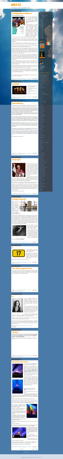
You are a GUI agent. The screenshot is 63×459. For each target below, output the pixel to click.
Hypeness (41, 129)
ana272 (41, 89)
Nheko (40, 150)
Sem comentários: (29, 78)
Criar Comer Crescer (42, 111)
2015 (41, 30)
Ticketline (41, 185)
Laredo (40, 133)
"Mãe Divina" (15, 332)
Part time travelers (42, 160)
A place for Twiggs (42, 80)
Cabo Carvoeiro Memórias (43, 101)
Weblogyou (41, 190)
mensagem (34, 132)
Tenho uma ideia (42, 182)
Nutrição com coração (42, 154)
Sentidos (41, 177)
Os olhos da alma (42, 159)
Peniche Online (42, 164)
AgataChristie (41, 84)
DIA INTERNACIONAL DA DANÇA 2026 (22, 13)
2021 (41, 23)
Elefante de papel (42, 119)
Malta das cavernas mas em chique (44, 142)
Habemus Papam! (16, 160)
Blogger (41, 457)
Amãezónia (41, 85)
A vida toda (41, 81)
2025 (41, 19)
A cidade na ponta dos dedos (43, 75)
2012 (41, 33)
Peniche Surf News (42, 165)
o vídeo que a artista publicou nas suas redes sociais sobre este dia (31, 373)
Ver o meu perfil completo (42, 69)
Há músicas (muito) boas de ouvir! (19, 154)
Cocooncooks (41, 110)
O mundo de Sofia (42, 156)
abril (41, 14)
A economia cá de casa (43, 76)
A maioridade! (15, 84)
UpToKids (41, 187)
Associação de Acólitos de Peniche (44, 94)
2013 (41, 32)
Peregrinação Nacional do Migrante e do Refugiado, (30, 122)
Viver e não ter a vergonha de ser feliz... (22, 268)
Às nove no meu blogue (43, 93)
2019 (41, 25)
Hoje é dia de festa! (17, 263)
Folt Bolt (41, 124)
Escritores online (42, 120)
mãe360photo (41, 141)
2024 (41, 20)
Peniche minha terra (42, 163)
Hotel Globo (41, 128)
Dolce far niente (42, 116)
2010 (41, 35)
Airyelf (34, 457)
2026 (41, 13)
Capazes (41, 103)
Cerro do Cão (41, 106)
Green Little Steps (42, 125)
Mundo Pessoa (41, 147)
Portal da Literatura (42, 169)
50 (12, 296)
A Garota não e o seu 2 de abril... (20, 362)
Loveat (40, 138)
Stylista (41, 181)
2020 (41, 24)
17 (12, 248)
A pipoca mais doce (42, 79)
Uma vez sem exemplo (42, 186)
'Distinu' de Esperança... (18, 103)
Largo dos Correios (42, 134)
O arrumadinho (41, 155)
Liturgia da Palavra (42, 137)
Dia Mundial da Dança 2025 (19, 199)
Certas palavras (42, 107)
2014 (41, 31)
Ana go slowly (41, 88)
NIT (40, 151)
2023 (41, 21)
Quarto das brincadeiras (43, 172)
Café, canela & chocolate (43, 102)
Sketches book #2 (42, 178)
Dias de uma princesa (42, 115)
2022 (41, 22)
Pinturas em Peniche (42, 168)
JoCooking (41, 132)
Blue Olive (41, 98)
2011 (41, 34)
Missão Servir (41, 146)
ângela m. (42, 64)
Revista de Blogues (42, 173)
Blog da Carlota (42, 97)
